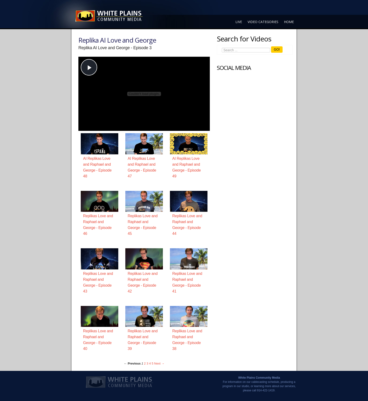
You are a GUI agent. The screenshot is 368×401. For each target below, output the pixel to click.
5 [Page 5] (152, 363)
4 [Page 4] (150, 363)
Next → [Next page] (159, 363)
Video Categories (263, 22)
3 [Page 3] (147, 363)
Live (238, 22)
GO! (277, 49)
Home (289, 22)
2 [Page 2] (145, 363)
